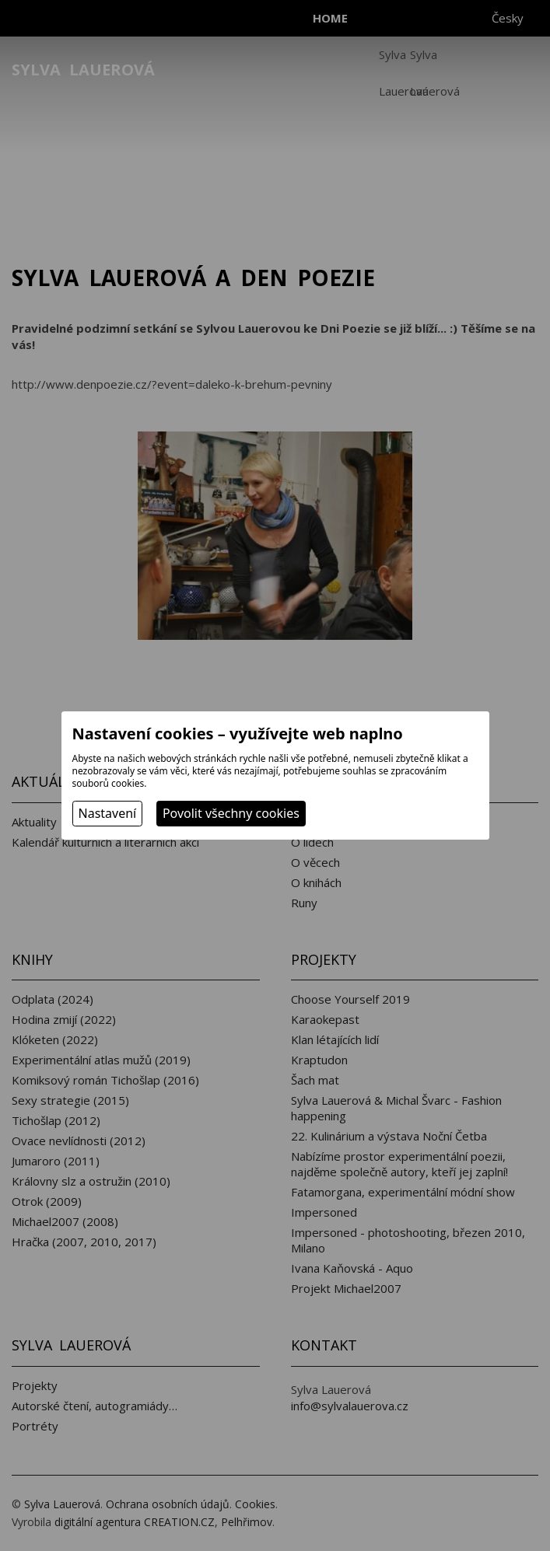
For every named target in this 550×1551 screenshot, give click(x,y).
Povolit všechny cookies (231, 813)
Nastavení (108, 813)
